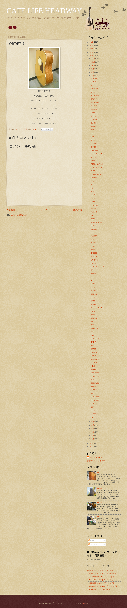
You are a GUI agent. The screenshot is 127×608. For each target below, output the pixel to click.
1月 (92, 439)
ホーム (44, 210)
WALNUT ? (95, 359)
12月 (93, 58)
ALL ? (93, 133)
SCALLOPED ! (96, 174)
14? (92, 407)
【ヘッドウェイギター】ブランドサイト (101, 573)
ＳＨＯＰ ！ (96, 78)
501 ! (93, 198)
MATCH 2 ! (95, 102)
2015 (92, 52)
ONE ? (93, 263)
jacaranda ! (95, 150)
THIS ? (93, 304)
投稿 (91, 540)
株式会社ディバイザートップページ (100, 570)
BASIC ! (94, 253)
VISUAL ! (94, 414)
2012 (92, 446)
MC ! (92, 277)
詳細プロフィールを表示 (96, 461)
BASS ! (93, 417)
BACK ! (93, 301)
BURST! (100, 502)
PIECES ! (100, 472)
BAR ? (93, 181)
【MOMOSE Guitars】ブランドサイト (100, 583)
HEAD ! (93, 366)
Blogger (84, 603)
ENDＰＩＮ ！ (96, 356)
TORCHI (94, 318)
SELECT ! (94, 380)
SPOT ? (94, 99)
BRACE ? (100, 517)
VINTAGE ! (95, 339)
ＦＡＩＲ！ (95, 256)
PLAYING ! (95, 400)
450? (93, 160)
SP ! (92, 270)
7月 (92, 76)
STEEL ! (94, 369)
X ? (92, 185)
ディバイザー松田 (96, 457)
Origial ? (94, 229)
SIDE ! (93, 147)
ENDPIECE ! (95, 376)
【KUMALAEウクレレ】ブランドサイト (101, 577)
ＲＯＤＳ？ (95, 157)
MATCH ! (94, 106)
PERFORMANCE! (97, 164)
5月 (92, 425)
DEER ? (94, 113)
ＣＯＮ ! (94, 116)
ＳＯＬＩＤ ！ (96, 308)
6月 (92, 422)
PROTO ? (94, 120)
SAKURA (94, 178)
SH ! (92, 321)
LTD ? (93, 232)
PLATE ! (94, 390)
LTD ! (93, 297)
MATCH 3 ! (95, 96)
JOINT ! (93, 195)
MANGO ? (94, 243)
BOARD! (100, 488)
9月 (92, 69)
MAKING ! (94, 212)
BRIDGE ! (94, 404)
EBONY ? (94, 209)
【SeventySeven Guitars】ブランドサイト (102, 586)
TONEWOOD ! (96, 383)
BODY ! (93, 226)
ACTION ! (94, 362)
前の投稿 (77, 210)
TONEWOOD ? (96, 222)
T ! (92, 85)
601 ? (93, 332)
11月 (93, 62)
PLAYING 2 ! (95, 397)
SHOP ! (93, 386)
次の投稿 (10, 210)
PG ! (92, 280)
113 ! (93, 219)
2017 (92, 45)
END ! (93, 137)
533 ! (93, 246)
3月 (92, 432)
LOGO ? (94, 143)
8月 (92, 72)
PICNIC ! (94, 82)
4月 (92, 428)
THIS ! (93, 126)
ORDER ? (94, 352)
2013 (92, 443)
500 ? (93, 284)
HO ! (92, 188)
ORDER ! (94, 89)
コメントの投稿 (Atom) (19, 215)
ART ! (93, 325)
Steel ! (93, 123)
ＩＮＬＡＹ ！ (96, 167)
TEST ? (93, 92)
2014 (92, 56)
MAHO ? (94, 236)
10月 (93, 65)
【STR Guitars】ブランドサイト (98, 589)
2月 (92, 435)
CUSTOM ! (95, 373)
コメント (92, 544)
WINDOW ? (95, 260)
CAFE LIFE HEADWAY (44, 11)
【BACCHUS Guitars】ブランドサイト (101, 580)
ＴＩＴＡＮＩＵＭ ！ (99, 267)
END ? (93, 342)
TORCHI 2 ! (95, 294)
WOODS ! (94, 239)
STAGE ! (94, 349)
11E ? (93, 393)
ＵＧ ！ (94, 191)
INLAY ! (93, 311)
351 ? (93, 287)
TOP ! (93, 130)
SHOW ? (94, 273)
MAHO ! (94, 109)
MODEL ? (94, 328)
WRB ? (93, 202)
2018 (92, 42)
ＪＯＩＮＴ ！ (96, 154)
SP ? (93, 215)
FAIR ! (93, 345)
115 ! (93, 250)
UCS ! (93, 335)
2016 (92, 49)
